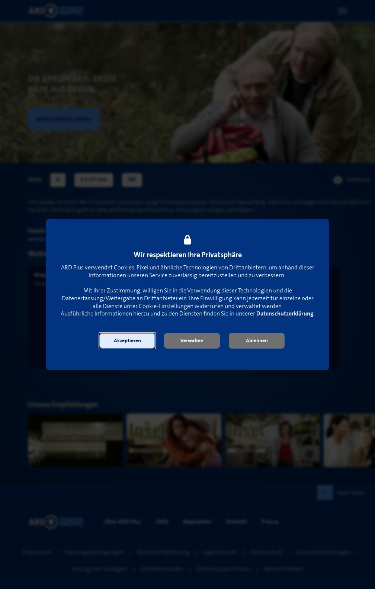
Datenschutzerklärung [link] (285, 313)
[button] (127, 341)
